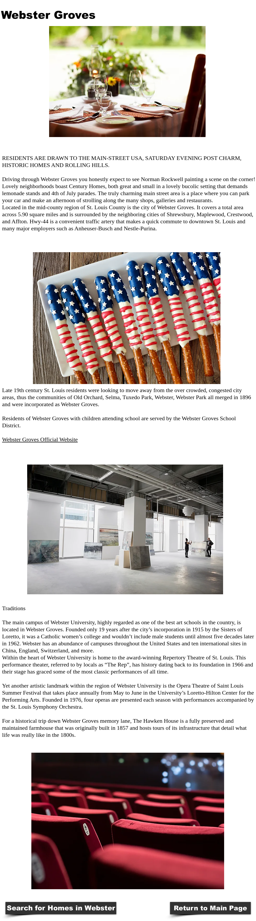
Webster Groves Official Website (40, 439)
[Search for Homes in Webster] (60, 908)
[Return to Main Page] (210, 908)
